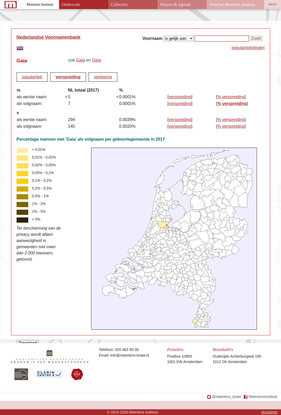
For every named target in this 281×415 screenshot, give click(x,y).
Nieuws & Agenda (175, 4)
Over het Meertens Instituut (232, 4)
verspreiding (68, 77)
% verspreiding (231, 97)
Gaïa (80, 60)
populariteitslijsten (248, 48)
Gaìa (96, 60)
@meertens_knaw (226, 397)
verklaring (103, 77)
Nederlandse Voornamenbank (49, 37)
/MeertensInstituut (262, 397)
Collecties (119, 4)
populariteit (32, 77)
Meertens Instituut (40, 4)
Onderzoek (71, 4)
